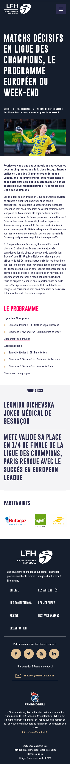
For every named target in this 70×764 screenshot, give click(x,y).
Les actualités (47, 590)
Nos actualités (23, 108)
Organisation (18, 628)
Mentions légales (35, 754)
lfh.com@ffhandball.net (35, 675)
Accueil (7, 108)
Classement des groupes (17, 339)
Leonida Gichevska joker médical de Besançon (29, 413)
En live (14, 590)
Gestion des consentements (35, 746)
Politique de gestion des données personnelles (35, 749)
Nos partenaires (49, 615)
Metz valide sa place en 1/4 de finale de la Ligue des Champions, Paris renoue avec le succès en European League (33, 457)
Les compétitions (21, 603)
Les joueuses (46, 603)
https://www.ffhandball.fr (35, 732)
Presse (14, 615)
